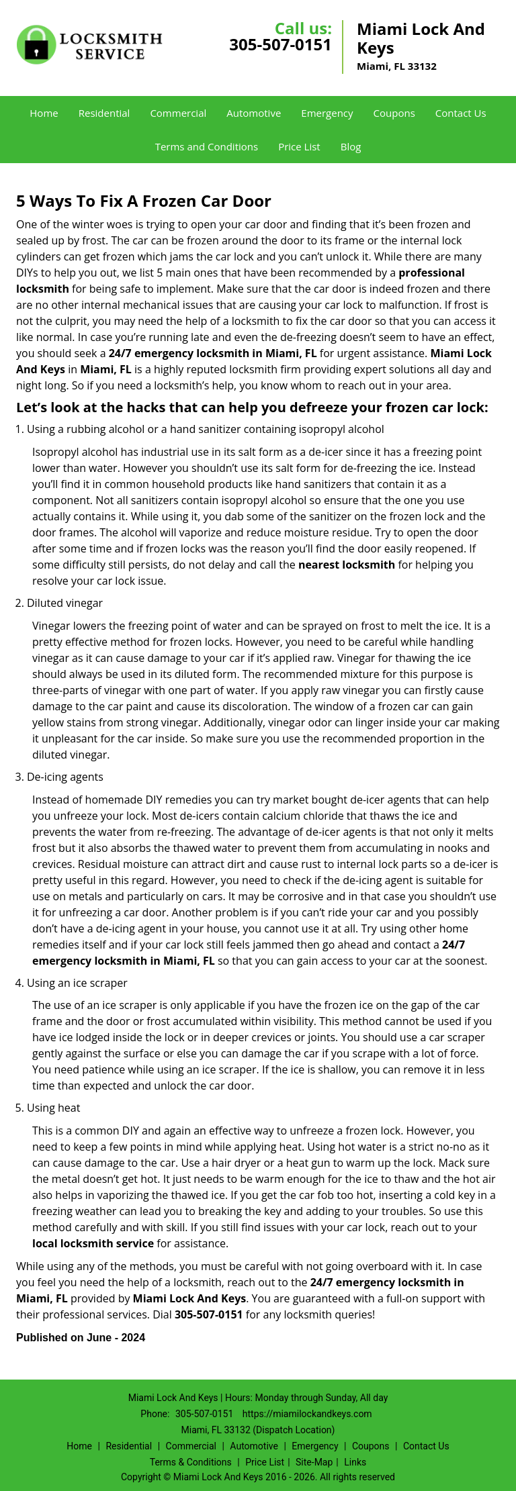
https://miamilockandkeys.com (307, 1413)
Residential (104, 112)
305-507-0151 (280, 44)
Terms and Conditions (207, 146)
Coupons (394, 112)
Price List (299, 146)
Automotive (253, 112)
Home (44, 112)
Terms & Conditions (191, 1462)
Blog (351, 146)
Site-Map (314, 1462)
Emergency (327, 112)
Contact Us (460, 112)
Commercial (178, 112)
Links (355, 1462)
